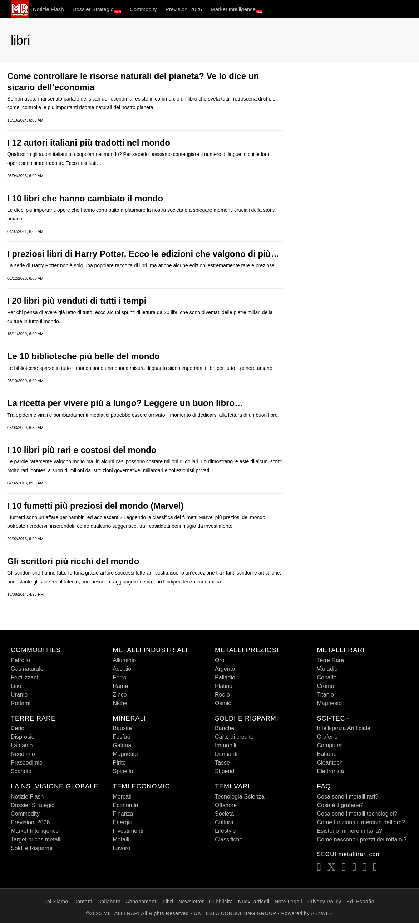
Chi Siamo (55, 901)
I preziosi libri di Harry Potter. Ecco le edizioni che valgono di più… (143, 254)
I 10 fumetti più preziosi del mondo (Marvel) (95, 506)
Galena (122, 745)
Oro (220, 660)
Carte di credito (234, 737)
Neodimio (23, 754)
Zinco (120, 695)
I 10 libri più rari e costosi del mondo (81, 450)
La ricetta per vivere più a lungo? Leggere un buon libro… (125, 403)
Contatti (82, 901)
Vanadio (327, 669)
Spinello (123, 771)
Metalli (121, 839)
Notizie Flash (48, 9)
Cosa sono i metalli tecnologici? (357, 814)
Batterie (327, 754)
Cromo (325, 686)
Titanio (325, 695)
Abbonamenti (142, 901)
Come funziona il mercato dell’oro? (361, 822)
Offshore (226, 805)
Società (224, 814)
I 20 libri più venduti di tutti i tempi (76, 301)
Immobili (225, 745)
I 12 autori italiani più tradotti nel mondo (88, 142)
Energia (123, 822)
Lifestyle (225, 831)
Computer (329, 745)
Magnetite (125, 754)
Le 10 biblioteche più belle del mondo (83, 356)
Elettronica (330, 771)
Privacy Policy (324, 901)
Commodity (143, 9)
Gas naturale (27, 669)
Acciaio (122, 669)
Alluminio (124, 660)
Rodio (222, 695)
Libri (168, 901)
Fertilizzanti (25, 677)
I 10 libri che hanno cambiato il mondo (85, 198)
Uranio (19, 695)
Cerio (17, 728)
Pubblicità (221, 901)
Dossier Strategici (97, 9)
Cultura (224, 822)
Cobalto (327, 677)
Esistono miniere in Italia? (349, 831)
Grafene (327, 737)
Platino (223, 686)
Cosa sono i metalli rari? (348, 796)
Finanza (123, 814)
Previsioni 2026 (184, 9)
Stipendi (225, 771)
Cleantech (330, 763)
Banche (224, 728)
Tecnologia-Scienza (240, 796)
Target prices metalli (36, 839)
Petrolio (20, 660)
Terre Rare (330, 660)
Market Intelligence (236, 9)
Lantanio (22, 745)
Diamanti (226, 754)
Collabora (109, 901)
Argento (225, 669)
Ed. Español (361, 901)
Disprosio (23, 737)
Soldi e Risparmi (31, 848)
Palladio (225, 677)
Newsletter (191, 901)
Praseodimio (27, 763)
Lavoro (121, 848)
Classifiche (228, 839)
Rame (120, 686)
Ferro (120, 677)
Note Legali (288, 901)
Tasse (222, 763)
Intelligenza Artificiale (343, 728)
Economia (125, 805)
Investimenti (128, 831)
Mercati (122, 796)
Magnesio (329, 703)
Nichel (121, 703)
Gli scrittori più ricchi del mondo (73, 561)
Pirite (119, 763)
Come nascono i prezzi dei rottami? (362, 839)
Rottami (20, 703)
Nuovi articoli (254, 901)
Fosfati (121, 737)
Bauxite (122, 728)
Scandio (21, 771)
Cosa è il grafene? (340, 805)
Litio (16, 686)
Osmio (223, 703)
